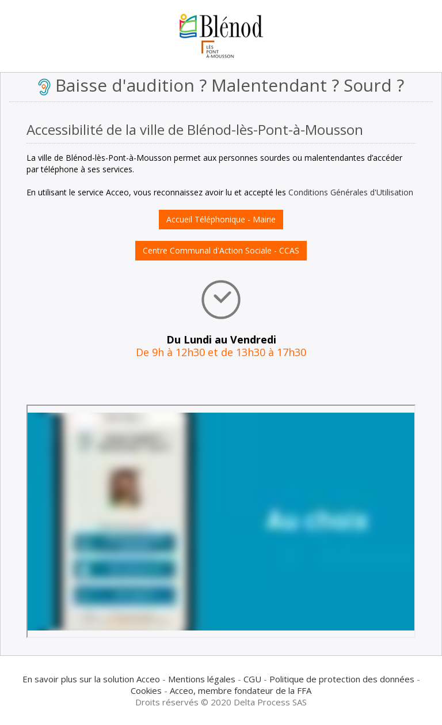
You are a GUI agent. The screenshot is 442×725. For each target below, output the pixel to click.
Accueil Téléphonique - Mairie (221, 219)
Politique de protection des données (341, 679)
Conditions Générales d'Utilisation (350, 192)
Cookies (146, 690)
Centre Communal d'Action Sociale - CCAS (221, 250)
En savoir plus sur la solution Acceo (91, 679)
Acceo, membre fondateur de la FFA (240, 690)
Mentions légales (201, 679)
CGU (252, 679)
